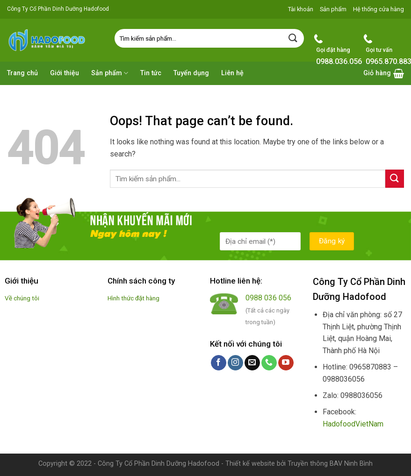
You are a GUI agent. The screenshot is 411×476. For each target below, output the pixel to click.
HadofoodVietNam (353, 423)
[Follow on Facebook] (218, 363)
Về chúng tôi (22, 298)
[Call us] (269, 363)
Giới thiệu (64, 73)
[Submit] (293, 38)
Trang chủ (22, 73)
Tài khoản (300, 9)
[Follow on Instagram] (235, 363)
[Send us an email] (252, 363)
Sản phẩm (333, 9)
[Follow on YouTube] (286, 363)
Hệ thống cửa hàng (378, 9)
